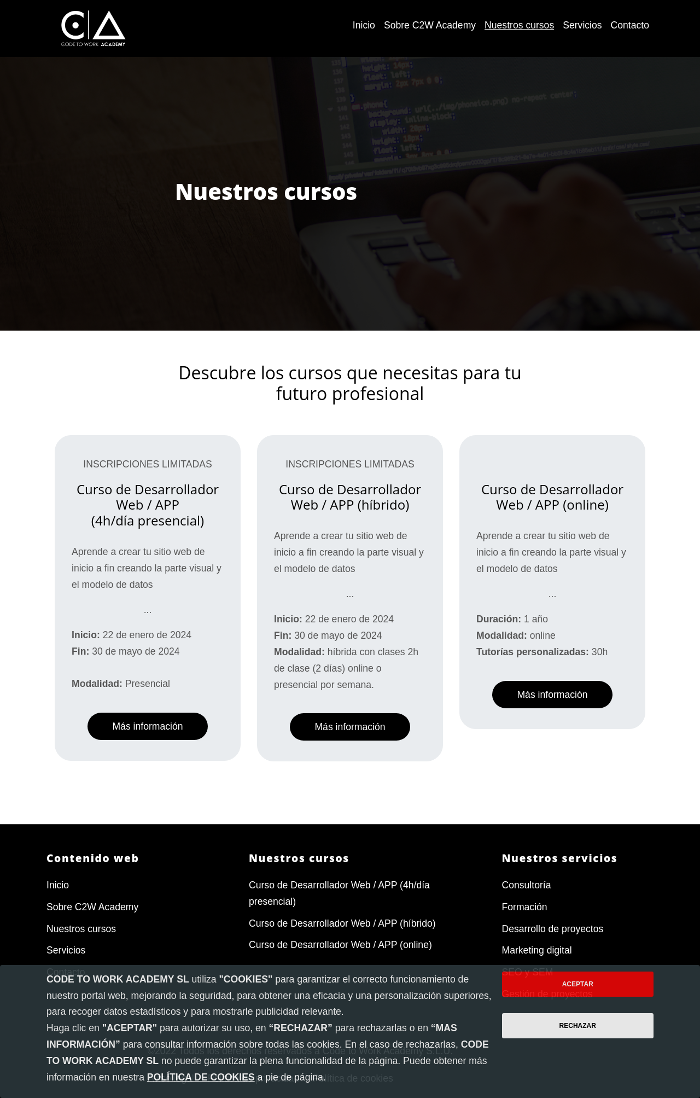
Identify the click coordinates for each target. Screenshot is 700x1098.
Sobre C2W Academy (92, 906)
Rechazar (577, 1026)
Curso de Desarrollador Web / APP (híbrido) (342, 923)
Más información (147, 726)
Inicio (57, 885)
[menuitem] (364, 25)
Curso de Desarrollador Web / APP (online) (340, 944)
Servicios (65, 950)
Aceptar (577, 984)
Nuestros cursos (81, 928)
